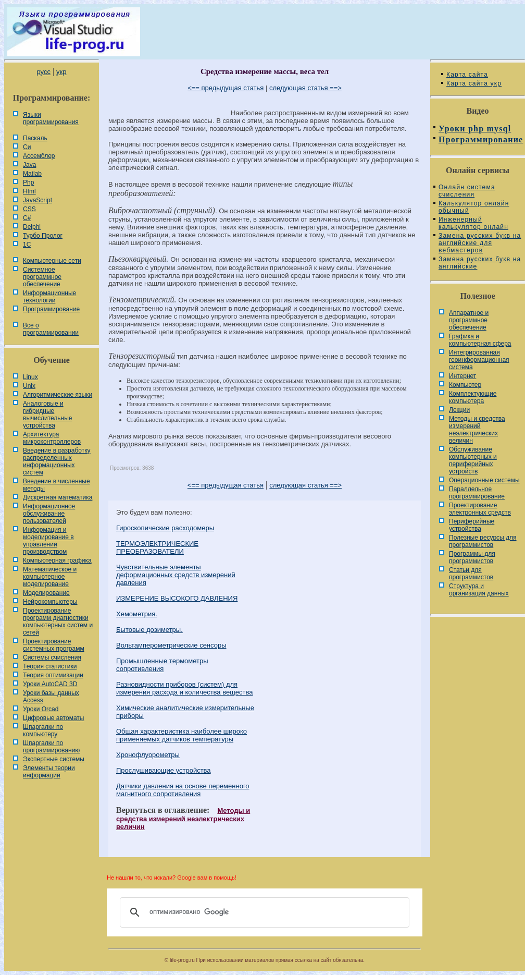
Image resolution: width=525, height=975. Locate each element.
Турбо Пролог (43, 235)
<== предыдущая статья (226, 88)
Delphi (32, 226)
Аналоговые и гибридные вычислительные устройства (47, 414)
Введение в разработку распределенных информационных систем (57, 461)
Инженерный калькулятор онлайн (473, 223)
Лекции (459, 409)
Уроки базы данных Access (51, 696)
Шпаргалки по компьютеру (43, 730)
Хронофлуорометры (148, 755)
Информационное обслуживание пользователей (49, 514)
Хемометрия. (136, 614)
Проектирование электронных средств (480, 509)
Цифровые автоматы (53, 718)
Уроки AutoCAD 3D (50, 684)
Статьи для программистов (471, 573)
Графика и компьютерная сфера (480, 340)
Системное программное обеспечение (42, 277)
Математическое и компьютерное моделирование (50, 577)
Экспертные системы (53, 759)
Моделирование (46, 592)
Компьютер (465, 384)
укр (61, 72)
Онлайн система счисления (467, 191)
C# (27, 218)
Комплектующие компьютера (472, 397)
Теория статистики (50, 666)
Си (27, 147)
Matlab (32, 173)
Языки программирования (51, 118)
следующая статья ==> (305, 88)
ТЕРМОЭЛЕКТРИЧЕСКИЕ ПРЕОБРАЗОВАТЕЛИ (157, 547)
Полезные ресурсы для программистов (483, 541)
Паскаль (35, 138)
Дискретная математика (57, 497)
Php (28, 182)
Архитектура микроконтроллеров (52, 438)
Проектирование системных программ (53, 645)
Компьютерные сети (52, 260)
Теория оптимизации (53, 675)
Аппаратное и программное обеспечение (469, 320)
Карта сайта (467, 74)
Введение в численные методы (56, 485)
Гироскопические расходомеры (165, 528)
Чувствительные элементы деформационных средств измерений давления (175, 575)
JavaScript (37, 200)
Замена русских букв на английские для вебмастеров (480, 243)
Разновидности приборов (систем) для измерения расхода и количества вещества (184, 688)
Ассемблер (39, 156)
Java (29, 164)
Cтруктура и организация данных (479, 589)
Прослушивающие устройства (163, 770)
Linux (30, 377)
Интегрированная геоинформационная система (479, 360)
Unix (29, 385)
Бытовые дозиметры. (149, 629)
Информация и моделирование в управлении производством (48, 540)
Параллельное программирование (477, 492)
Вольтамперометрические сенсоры (171, 645)
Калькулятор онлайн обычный (474, 207)
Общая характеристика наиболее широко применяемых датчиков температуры (181, 735)
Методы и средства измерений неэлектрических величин (183, 819)
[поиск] (263, 912)
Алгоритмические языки (57, 394)
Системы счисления (52, 657)
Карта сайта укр (474, 83)
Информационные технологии (49, 296)
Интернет (462, 376)
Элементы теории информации (49, 771)
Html (29, 191)
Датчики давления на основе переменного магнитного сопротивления (182, 790)
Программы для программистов (472, 557)
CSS (29, 209)
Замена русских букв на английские (480, 262)
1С (27, 244)
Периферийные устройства (471, 525)
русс (43, 72)
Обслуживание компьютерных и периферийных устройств (473, 460)
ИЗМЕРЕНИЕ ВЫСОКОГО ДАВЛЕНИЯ (177, 598)
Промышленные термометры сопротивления (162, 665)
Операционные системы (484, 480)
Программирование (51, 309)
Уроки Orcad (40, 709)
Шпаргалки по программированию (51, 746)
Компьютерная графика (57, 560)
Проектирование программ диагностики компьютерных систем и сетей (58, 621)
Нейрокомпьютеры (50, 601)
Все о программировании (51, 329)
